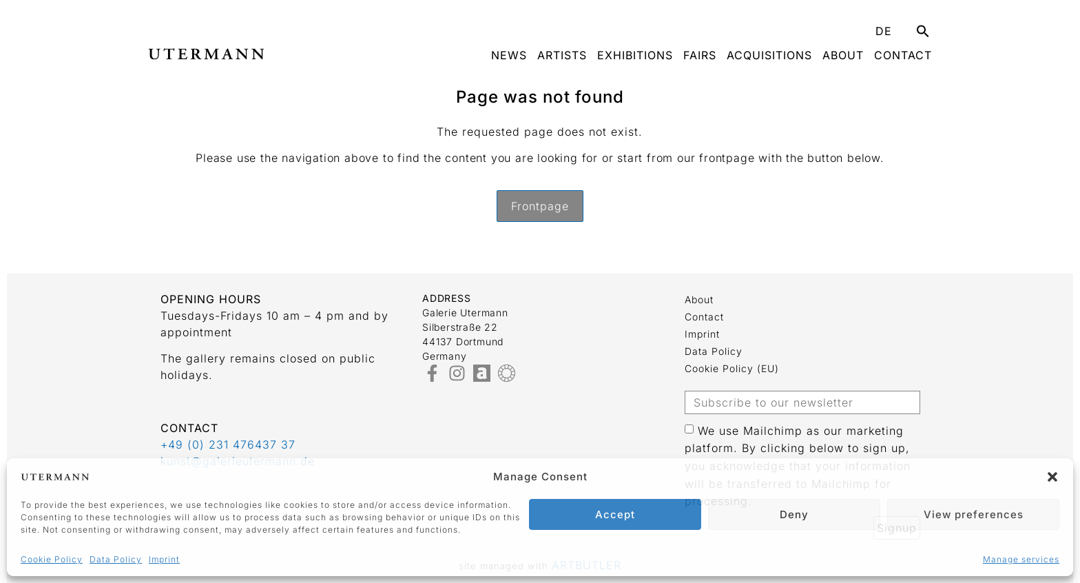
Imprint (164, 559)
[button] (1052, 477)
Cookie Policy (52, 559)
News (509, 55)
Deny (794, 514)
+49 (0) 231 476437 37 (227, 444)
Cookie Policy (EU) (732, 368)
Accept (615, 514)
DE (883, 31)
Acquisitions (769, 55)
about (843, 55)
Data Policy (116, 559)
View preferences (974, 514)
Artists (562, 55)
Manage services (1021, 559)
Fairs (699, 55)
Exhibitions (635, 55)
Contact (903, 55)
